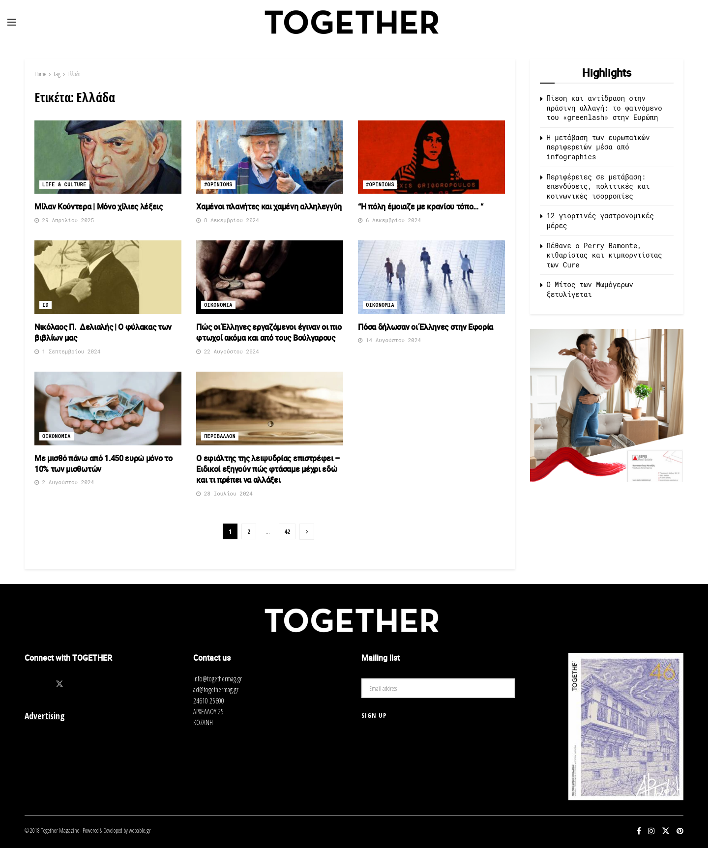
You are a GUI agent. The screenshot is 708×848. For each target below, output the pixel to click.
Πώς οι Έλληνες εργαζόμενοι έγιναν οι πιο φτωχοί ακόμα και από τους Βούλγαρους (268, 332)
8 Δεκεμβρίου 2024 (227, 220)
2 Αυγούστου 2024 (64, 482)
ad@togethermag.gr (215, 689)
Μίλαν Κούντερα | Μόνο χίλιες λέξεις (98, 206)
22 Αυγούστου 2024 (227, 351)
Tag (56, 74)
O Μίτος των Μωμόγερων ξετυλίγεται (590, 289)
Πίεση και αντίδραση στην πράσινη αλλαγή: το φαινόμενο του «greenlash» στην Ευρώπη (604, 107)
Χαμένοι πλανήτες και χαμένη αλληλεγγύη (269, 206)
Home (40, 74)
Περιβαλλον (220, 436)
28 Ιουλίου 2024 (224, 493)
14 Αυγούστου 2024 (389, 340)
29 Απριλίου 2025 (64, 220)
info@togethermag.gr (217, 678)
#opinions (218, 184)
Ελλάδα (74, 74)
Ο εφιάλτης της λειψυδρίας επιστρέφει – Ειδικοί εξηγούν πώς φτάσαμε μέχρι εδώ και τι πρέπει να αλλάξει (268, 469)
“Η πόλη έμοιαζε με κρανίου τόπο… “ (420, 206)
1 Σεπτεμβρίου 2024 (67, 351)
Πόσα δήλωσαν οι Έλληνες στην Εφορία (425, 327)
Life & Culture (64, 184)
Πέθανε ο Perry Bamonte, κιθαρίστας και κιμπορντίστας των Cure (604, 255)
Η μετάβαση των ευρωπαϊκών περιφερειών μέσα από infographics (598, 147)
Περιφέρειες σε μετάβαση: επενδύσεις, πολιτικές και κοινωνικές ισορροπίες (598, 186)
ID (45, 305)
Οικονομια (218, 305)
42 (287, 531)
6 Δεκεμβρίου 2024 (389, 220)
